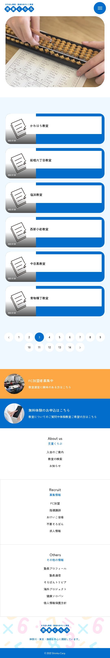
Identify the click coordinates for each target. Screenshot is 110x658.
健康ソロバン (55, 596)
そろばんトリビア (55, 582)
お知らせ (55, 465)
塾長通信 (55, 575)
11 (39, 347)
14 (70, 347)
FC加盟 (55, 503)
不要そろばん (55, 524)
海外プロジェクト (55, 589)
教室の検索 (55, 458)
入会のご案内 (55, 452)
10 (29, 347)
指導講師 (55, 510)
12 (49, 347)
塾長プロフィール (55, 568)
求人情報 (55, 530)
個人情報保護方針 (55, 602)
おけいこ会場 (55, 517)
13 (59, 347)
